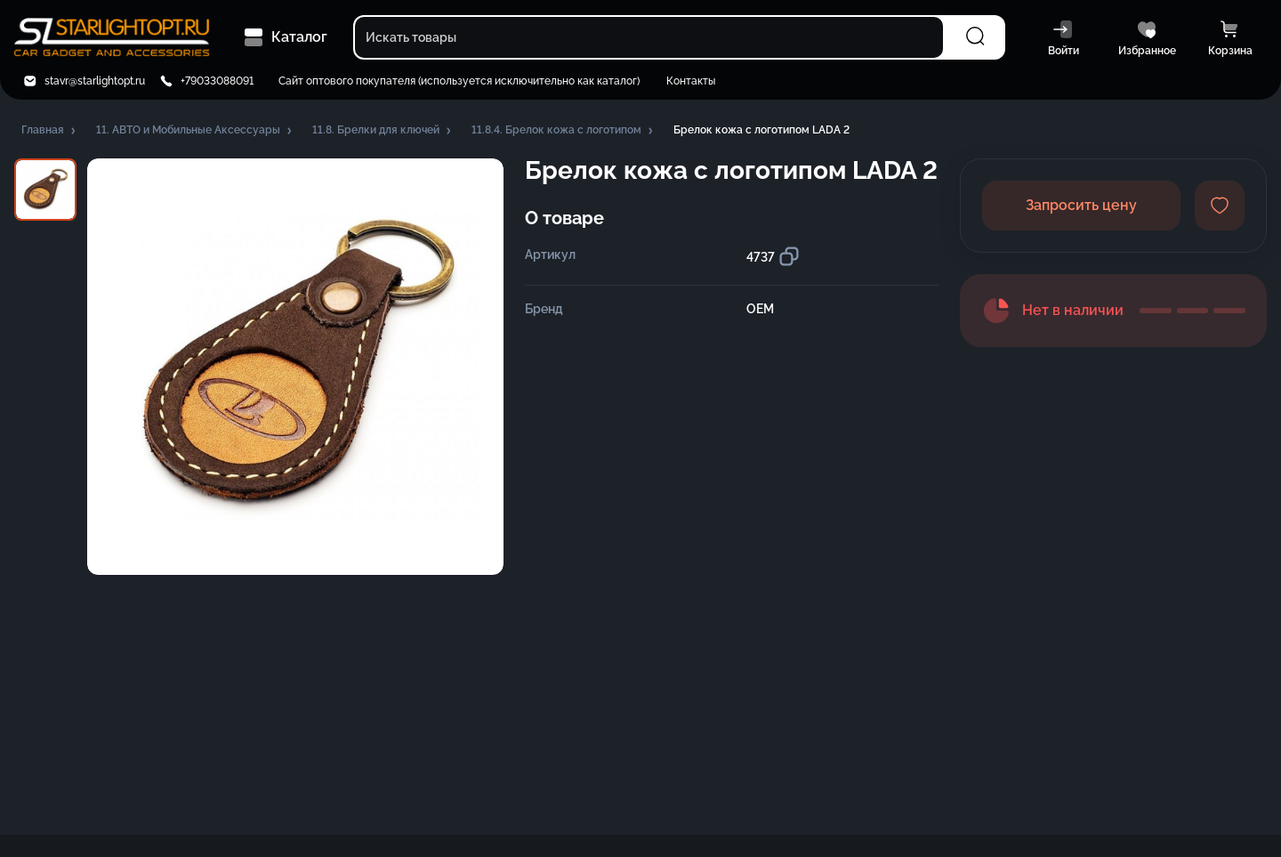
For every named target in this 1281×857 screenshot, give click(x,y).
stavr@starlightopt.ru (94, 81)
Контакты (690, 81)
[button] (49, 131)
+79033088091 (217, 81)
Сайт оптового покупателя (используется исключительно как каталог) (459, 81)
